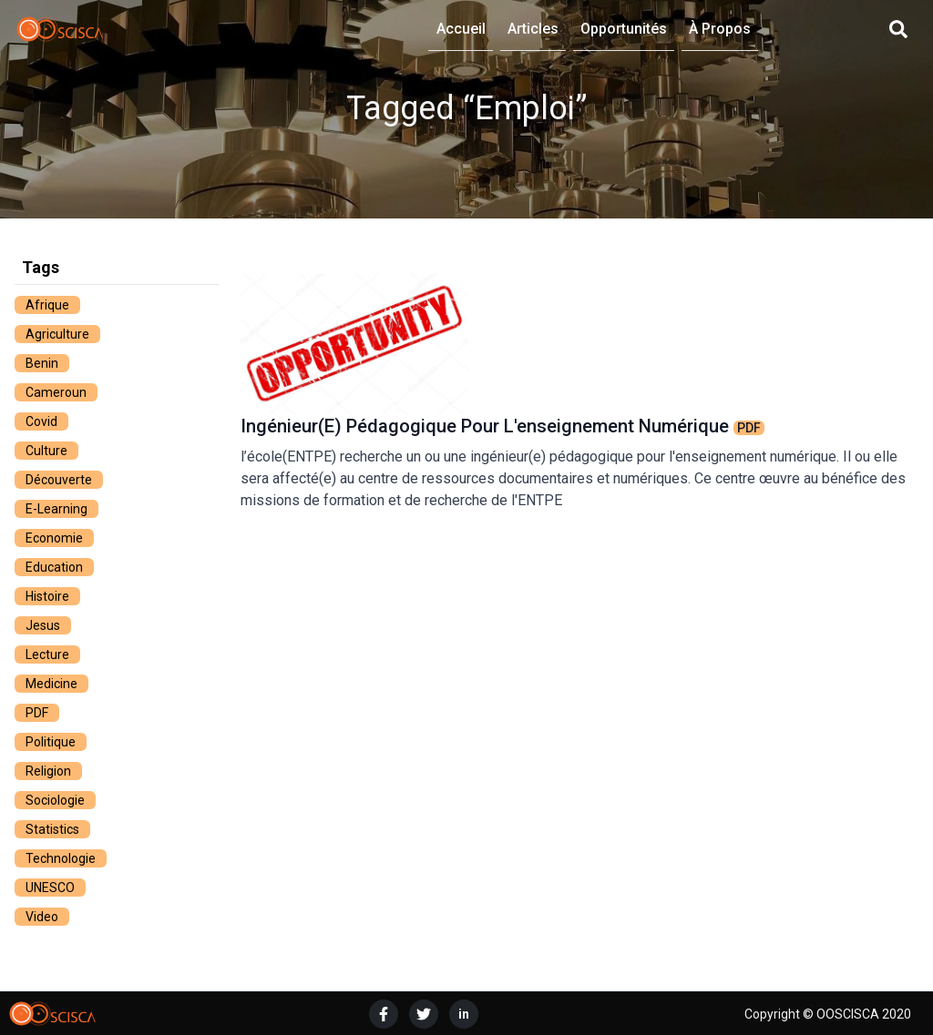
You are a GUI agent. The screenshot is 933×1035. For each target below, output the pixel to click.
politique (51, 742)
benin (42, 363)
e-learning (56, 509)
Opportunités (623, 28)
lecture (47, 654)
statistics (52, 829)
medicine (51, 683)
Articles (533, 28)
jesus (43, 625)
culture (46, 450)
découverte (59, 479)
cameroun (56, 392)
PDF (37, 712)
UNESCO (50, 887)
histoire (47, 596)
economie (54, 538)
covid (41, 421)
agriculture (57, 334)
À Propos (720, 28)
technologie (61, 858)
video (42, 916)
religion (48, 771)
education (54, 567)
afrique (47, 305)
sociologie (55, 800)
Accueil (461, 28)
